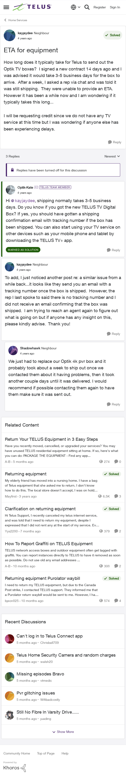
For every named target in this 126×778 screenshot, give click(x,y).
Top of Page (46, 753)
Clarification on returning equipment (40, 508)
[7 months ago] (30, 531)
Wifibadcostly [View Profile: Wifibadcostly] (50, 699)
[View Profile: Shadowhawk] (13, 350)
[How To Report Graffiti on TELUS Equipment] (63, 555)
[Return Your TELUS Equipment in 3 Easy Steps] (63, 450)
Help (65, 753)
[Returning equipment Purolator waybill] (52, 589)
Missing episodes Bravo (40, 673)
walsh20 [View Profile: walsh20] (46, 661)
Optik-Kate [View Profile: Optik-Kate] (25, 187)
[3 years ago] (27, 496)
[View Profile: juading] (9, 715)
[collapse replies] (63, 183)
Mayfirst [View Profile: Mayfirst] (11, 496)
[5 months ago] (22, 461)
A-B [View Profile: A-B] (7, 461)
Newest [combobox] (112, 156)
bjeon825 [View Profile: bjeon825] (12, 601)
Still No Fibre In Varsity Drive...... (48, 712)
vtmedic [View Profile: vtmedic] (46, 680)
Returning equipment (25, 473)
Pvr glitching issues (36, 692)
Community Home (17, 753)
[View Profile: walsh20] (9, 658)
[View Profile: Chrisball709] (9, 639)
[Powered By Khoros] (63, 766)
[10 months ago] (23, 565)
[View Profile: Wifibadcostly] (9, 696)
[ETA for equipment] (25, 193)
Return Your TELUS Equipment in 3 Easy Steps (51, 439)
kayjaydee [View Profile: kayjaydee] (25, 33)
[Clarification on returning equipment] (52, 520)
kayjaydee (25, 200)
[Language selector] (76, 7)
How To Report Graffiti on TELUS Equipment (49, 543)
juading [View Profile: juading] (45, 718)
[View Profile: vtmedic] (9, 676)
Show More (63, 732)
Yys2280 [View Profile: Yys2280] (11, 531)
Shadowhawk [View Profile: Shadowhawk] (30, 348)
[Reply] (114, 142)
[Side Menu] (6, 7)
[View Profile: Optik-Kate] (10, 189)
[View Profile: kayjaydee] (9, 35)
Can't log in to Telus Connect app (50, 635)
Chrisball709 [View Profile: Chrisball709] (49, 642)
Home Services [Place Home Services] (15, 20)
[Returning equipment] (52, 485)
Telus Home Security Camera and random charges (66, 655)
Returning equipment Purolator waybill (42, 578)
